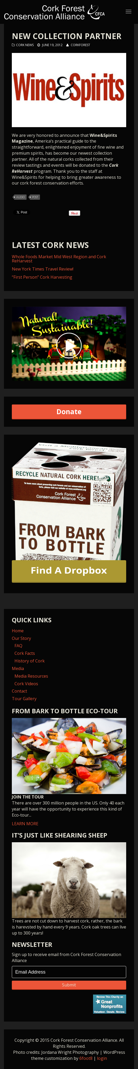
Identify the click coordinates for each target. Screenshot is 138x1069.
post (35, 197)
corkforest (80, 45)
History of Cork (29, 661)
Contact (19, 691)
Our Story (21, 638)
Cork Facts (24, 653)
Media (18, 668)
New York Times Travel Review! (42, 269)
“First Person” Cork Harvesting (42, 277)
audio (20, 197)
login (102, 1058)
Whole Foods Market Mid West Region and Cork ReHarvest (59, 259)
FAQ (18, 646)
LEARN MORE (69, 772)
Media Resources (31, 676)
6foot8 (86, 1058)
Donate (69, 411)
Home (18, 631)
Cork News (25, 45)
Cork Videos (26, 684)
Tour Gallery (24, 698)
